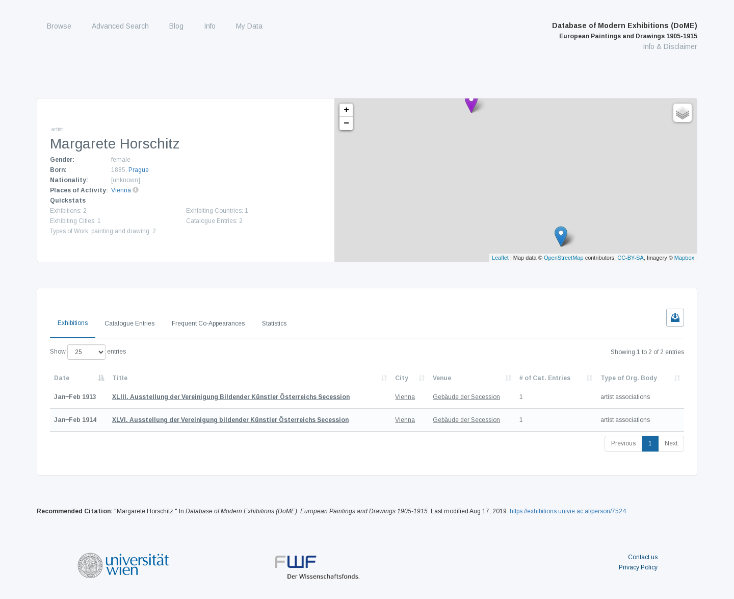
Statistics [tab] (274, 323)
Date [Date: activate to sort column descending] (61, 378)
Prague (138, 169)
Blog (176, 26)
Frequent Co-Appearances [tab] (208, 323)
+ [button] (346, 110)
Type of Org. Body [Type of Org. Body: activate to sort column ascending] (628, 378)
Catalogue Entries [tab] (129, 323)
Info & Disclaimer (670, 46)
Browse (59, 26)
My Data (249, 26)
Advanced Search (120, 26)
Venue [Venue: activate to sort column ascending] (442, 378)
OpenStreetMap (564, 258)
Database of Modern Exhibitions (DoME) (624, 30)
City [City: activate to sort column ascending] (401, 378)
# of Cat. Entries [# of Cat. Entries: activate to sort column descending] (544, 378)
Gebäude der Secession (466, 397)
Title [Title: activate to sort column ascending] (119, 378)
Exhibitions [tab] (73, 323)
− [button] (346, 123)
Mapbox (684, 258)
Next (671, 443)
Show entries (88, 352)
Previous (623, 443)
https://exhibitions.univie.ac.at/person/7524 (568, 511)
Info (210, 26)
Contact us (643, 557)
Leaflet (500, 258)
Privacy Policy (638, 567)
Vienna (121, 190)
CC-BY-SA (630, 258)
